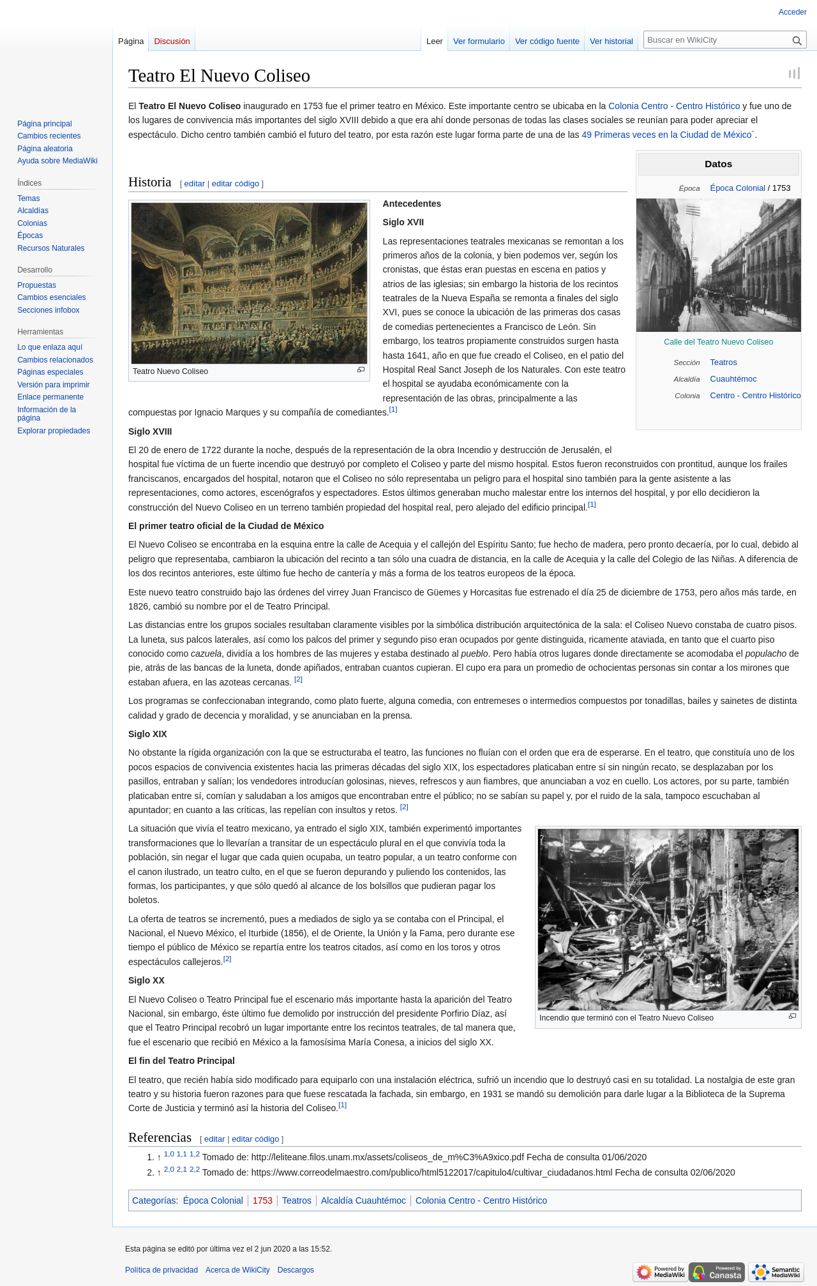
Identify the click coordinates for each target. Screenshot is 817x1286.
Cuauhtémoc (733, 379)
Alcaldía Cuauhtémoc (363, 1200)
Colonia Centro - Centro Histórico (674, 106)
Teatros (723, 362)
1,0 (169, 1154)
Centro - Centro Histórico (755, 395)
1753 (263, 1200)
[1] (393, 409)
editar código (235, 183)
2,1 (182, 1169)
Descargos (296, 1270)
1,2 (195, 1154)
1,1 (182, 1154)
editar (195, 183)
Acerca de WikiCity (238, 1270)
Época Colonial (738, 188)
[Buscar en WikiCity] (725, 40)
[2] (298, 679)
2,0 (169, 1169)
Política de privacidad (161, 1270)
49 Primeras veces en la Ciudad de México (667, 135)
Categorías (154, 1200)
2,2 (195, 1169)
